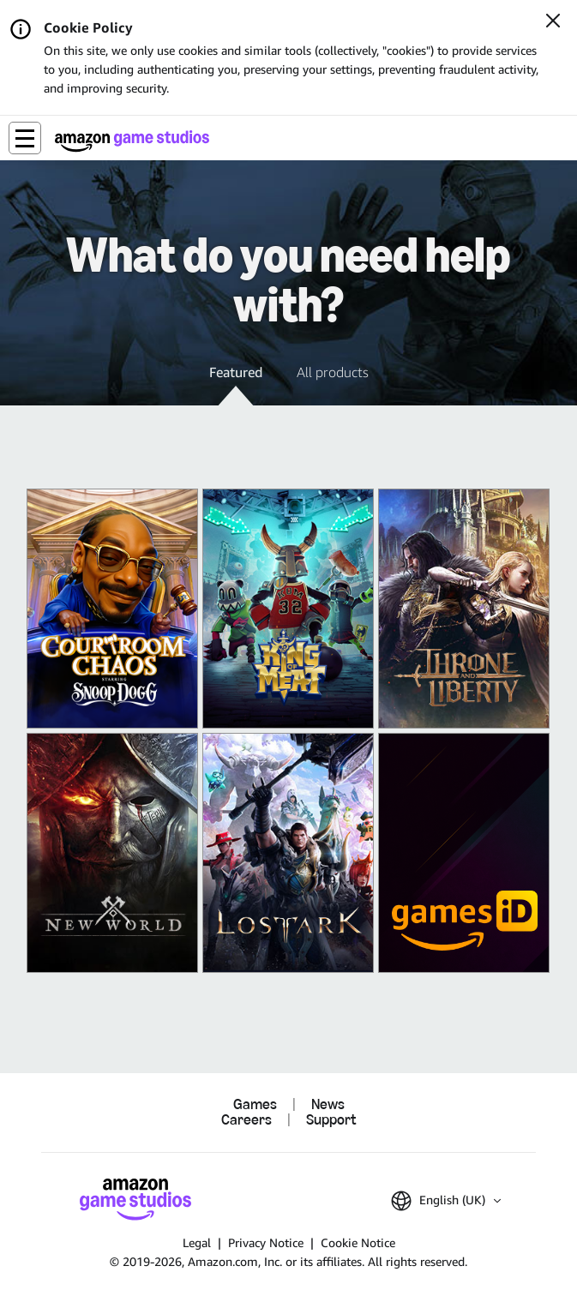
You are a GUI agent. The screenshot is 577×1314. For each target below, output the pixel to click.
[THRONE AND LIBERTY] (464, 609)
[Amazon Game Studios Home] (132, 141)
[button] (25, 138)
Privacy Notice (266, 1242)
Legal (197, 1242)
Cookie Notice (358, 1242)
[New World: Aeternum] (112, 853)
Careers (246, 1120)
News (328, 1105)
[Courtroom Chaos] (112, 609)
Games (255, 1105)
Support (331, 1120)
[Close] (553, 22)
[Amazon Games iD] (464, 853)
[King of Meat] (288, 609)
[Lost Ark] (288, 853)
